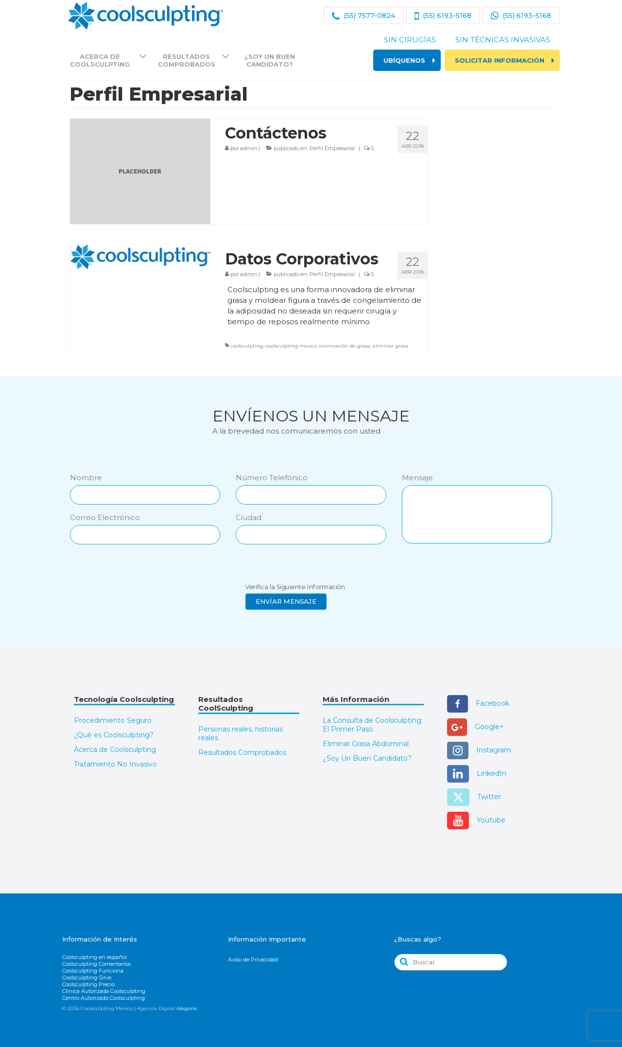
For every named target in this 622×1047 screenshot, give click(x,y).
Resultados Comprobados (242, 752)
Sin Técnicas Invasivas (502, 39)
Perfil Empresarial (332, 148)
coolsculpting (246, 346)
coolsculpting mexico (291, 346)
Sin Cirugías (410, 39)
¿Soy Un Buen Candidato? (367, 758)
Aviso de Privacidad (253, 959)
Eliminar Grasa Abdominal (366, 743)
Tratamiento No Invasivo (115, 764)
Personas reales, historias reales (240, 733)
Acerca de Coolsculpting (115, 749)
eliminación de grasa (344, 346)
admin (248, 148)
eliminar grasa (390, 346)
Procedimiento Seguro (113, 720)
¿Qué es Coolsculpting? (114, 735)
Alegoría (186, 1008)
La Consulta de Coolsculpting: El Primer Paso (373, 724)
